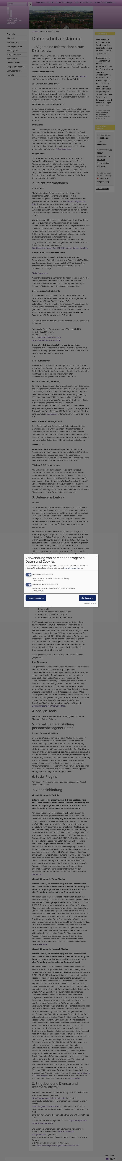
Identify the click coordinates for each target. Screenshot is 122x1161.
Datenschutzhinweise (71, 568)
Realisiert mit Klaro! (90, 603)
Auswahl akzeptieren (36, 598)
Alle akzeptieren (87, 598)
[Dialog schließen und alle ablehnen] (96, 555)
